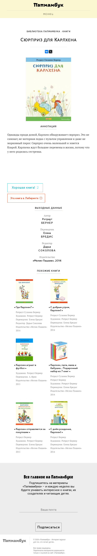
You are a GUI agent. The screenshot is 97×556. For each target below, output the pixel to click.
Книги (66, 31)
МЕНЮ (47, 14)
